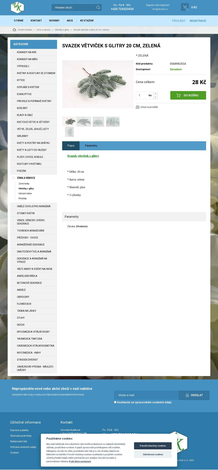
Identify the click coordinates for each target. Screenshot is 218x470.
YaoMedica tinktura (29, 339)
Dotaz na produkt (149, 107)
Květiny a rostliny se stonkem (36, 73)
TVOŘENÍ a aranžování (30, 231)
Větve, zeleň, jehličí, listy (33, 129)
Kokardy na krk (26, 52)
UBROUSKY (23, 297)
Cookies (14, 453)
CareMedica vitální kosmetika (35, 346)
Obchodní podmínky (21, 436)
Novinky (55, 20)
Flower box (24, 304)
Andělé (21, 290)
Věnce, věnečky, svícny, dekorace (31, 222)
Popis (70, 146)
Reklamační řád (18, 441)
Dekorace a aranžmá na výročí (32, 261)
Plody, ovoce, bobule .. (31, 157)
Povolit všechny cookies (153, 445)
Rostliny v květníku (29, 164)
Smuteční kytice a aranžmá (34, 252)
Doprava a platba (19, 430)
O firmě (19, 20)
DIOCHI (20, 325)
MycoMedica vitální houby (33, 332)
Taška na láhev (26, 311)
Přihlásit (179, 20)
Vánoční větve (25, 194)
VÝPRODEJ (23, 66)
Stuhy (21, 318)
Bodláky (22, 108)
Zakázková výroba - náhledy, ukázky (35, 369)
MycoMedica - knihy (29, 353)
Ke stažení (88, 20)
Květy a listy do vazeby (32, 150)
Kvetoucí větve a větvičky (33, 122)
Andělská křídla (27, 276)
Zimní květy (24, 184)
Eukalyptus (24, 94)
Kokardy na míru (27, 59)
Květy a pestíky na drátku (33, 143)
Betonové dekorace (29, 283)
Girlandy (22, 136)
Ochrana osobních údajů (23, 447)
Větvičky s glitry (62, 30)
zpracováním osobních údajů (153, 402)
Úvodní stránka (22, 30)
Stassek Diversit (27, 360)
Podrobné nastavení (80, 461)
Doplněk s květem (28, 87)
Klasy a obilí (25, 115)
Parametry (91, 146)
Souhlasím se (143, 402)
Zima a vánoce (43, 30)
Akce (71, 20)
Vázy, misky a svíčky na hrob (34, 269)
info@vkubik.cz (160, 9)
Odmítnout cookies (153, 454)
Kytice (21, 80)
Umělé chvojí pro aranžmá (34, 206)
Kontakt (36, 20)
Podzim (21, 171)
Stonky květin (26, 213)
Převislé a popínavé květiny (34, 101)
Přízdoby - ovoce (27, 238)
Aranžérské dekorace (31, 245)
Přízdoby (23, 199)
